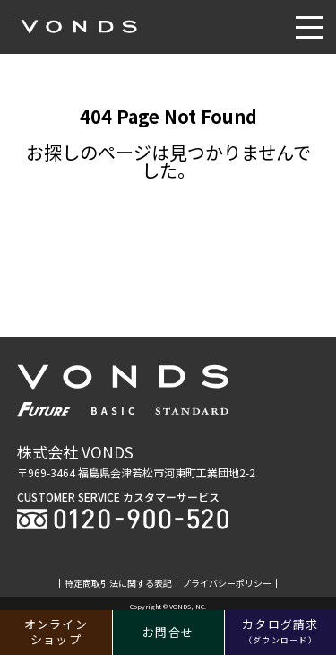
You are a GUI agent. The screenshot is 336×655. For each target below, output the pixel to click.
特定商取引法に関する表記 (118, 583)
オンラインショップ (56, 632)
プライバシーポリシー (226, 583)
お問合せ (168, 632)
